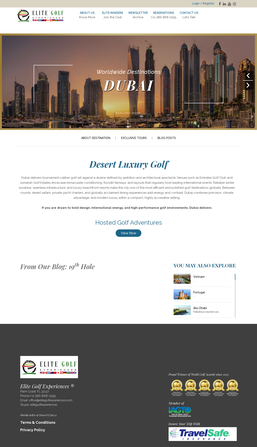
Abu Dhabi (200, 308)
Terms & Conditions (37, 422)
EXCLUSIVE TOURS (134, 138)
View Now (128, 233)
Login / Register (203, 3)
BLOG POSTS (167, 138)
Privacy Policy (32, 430)
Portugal (199, 292)
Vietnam (199, 276)
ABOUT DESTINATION (95, 138)
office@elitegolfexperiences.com (50, 400)
